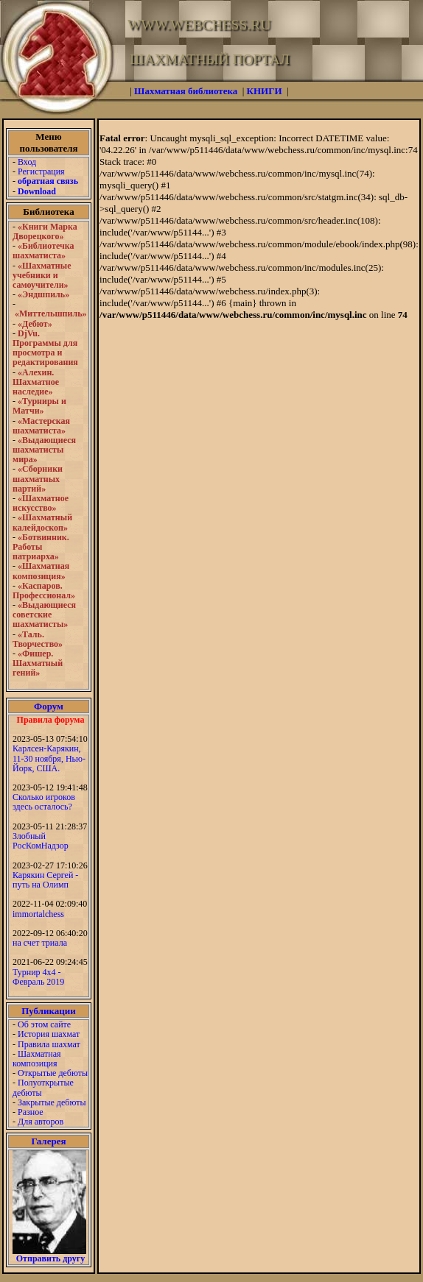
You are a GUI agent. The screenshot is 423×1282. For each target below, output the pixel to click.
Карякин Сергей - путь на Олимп (45, 880)
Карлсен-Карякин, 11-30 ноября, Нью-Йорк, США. (49, 758)
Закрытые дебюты (52, 1102)
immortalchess (38, 914)
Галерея (49, 1141)
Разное (30, 1112)
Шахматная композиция (36, 1059)
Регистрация (41, 171)
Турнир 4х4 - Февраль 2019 (38, 977)
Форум (48, 706)
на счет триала (40, 943)
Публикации (48, 1010)
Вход (27, 162)
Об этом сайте (44, 1024)
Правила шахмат (49, 1044)
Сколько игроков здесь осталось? (44, 802)
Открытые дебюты (53, 1073)
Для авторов (40, 1121)
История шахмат (49, 1034)
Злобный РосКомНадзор (41, 841)
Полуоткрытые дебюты (43, 1087)
